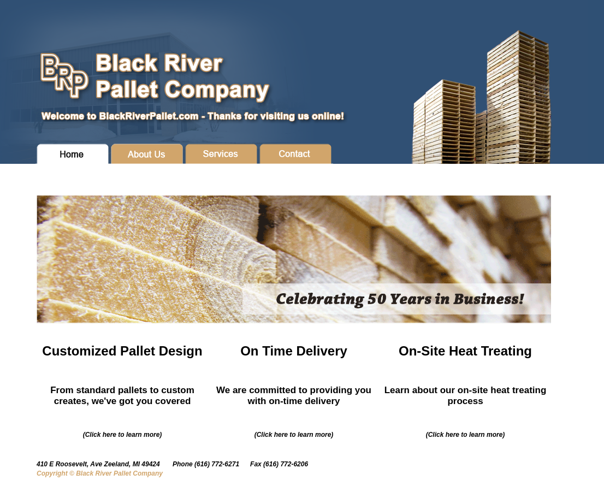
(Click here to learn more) (122, 434)
